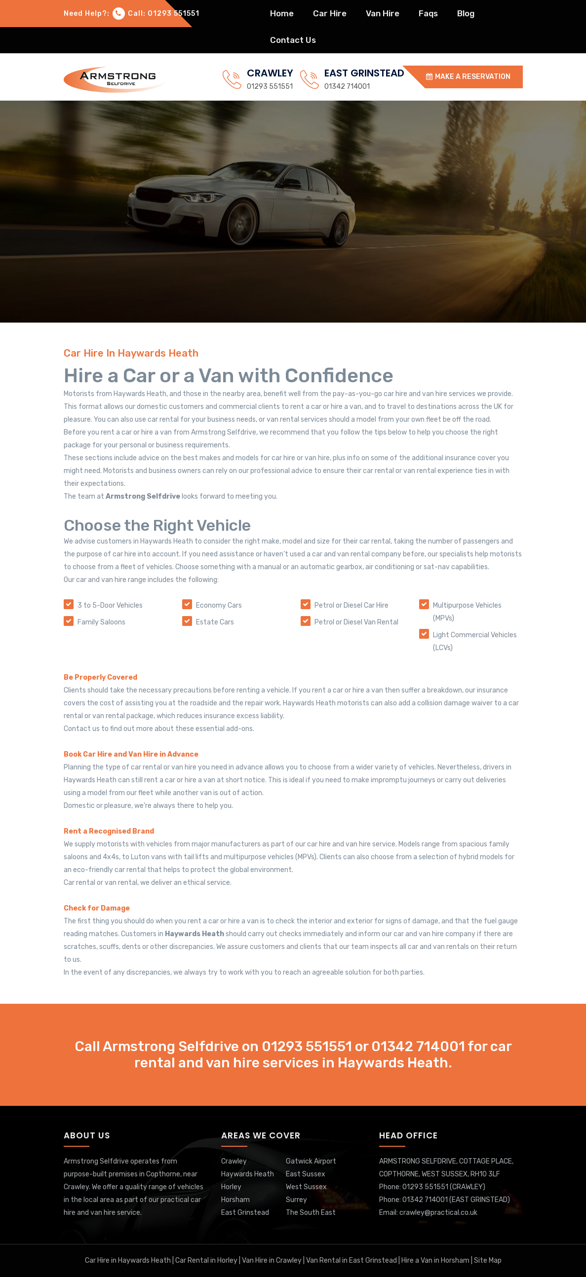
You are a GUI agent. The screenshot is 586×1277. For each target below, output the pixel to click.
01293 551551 (270, 86)
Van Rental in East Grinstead (351, 1260)
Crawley (234, 1161)
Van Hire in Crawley (272, 1260)
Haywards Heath (247, 1174)
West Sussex (306, 1187)
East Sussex (305, 1174)
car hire (330, 13)
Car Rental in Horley (207, 1260)
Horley (231, 1187)
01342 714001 (347, 86)
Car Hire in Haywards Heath (128, 1260)
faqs (428, 13)
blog (465, 13)
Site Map (488, 1260)
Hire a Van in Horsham (434, 1260)
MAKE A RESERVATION (468, 77)
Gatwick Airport (311, 1161)
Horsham (235, 1200)
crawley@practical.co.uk (438, 1212)
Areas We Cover (261, 1135)
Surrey (296, 1200)
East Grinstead (245, 1212)
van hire (382, 13)
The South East (311, 1212)
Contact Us (293, 40)
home (282, 13)
